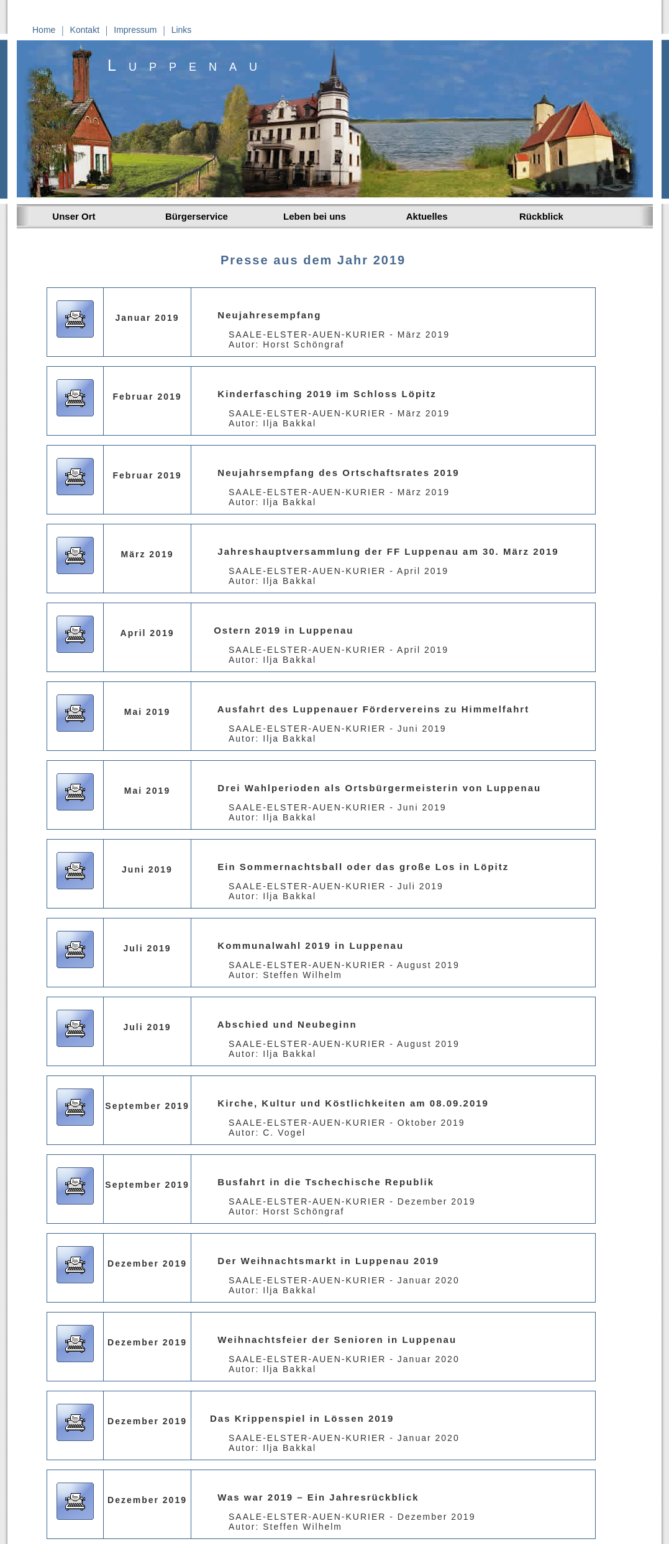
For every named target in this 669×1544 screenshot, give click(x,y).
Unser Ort (71, 216)
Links (181, 30)
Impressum (135, 30)
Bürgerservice (196, 216)
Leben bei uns (314, 216)
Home (43, 30)
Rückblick (541, 216)
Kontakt (84, 30)
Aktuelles (424, 216)
